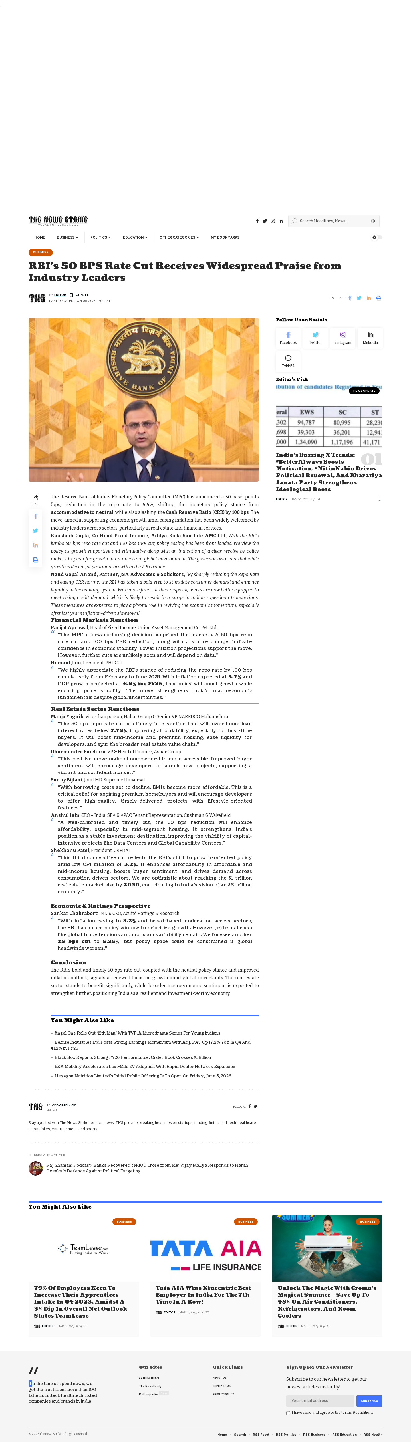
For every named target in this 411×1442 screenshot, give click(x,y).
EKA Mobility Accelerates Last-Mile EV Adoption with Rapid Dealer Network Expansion (145, 1067)
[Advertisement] (171, 109)
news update (364, 393)
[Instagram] (342, 339)
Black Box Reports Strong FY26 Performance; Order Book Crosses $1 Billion (133, 1058)
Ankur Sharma (64, 1104)
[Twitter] (265, 221)
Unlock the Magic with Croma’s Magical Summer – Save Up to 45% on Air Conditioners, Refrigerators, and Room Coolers (327, 1302)
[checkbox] (288, 1413)
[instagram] (272, 221)
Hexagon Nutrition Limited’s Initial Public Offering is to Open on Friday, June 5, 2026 (143, 1076)
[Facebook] (257, 221)
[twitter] (255, 1107)
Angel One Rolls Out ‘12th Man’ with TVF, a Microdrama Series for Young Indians (137, 1034)
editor (60, 295)
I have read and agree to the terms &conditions (333, 1412)
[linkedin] (280, 221)
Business (41, 253)
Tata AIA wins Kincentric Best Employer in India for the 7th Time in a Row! (203, 1295)
